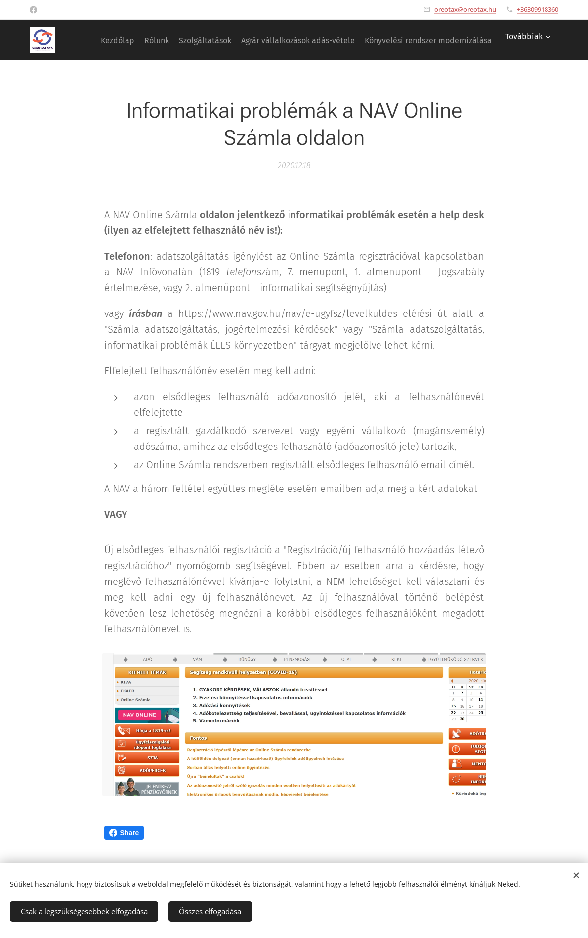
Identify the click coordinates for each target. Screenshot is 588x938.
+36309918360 (537, 9)
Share (124, 833)
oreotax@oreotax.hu (465, 9)
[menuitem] (226, 40)
